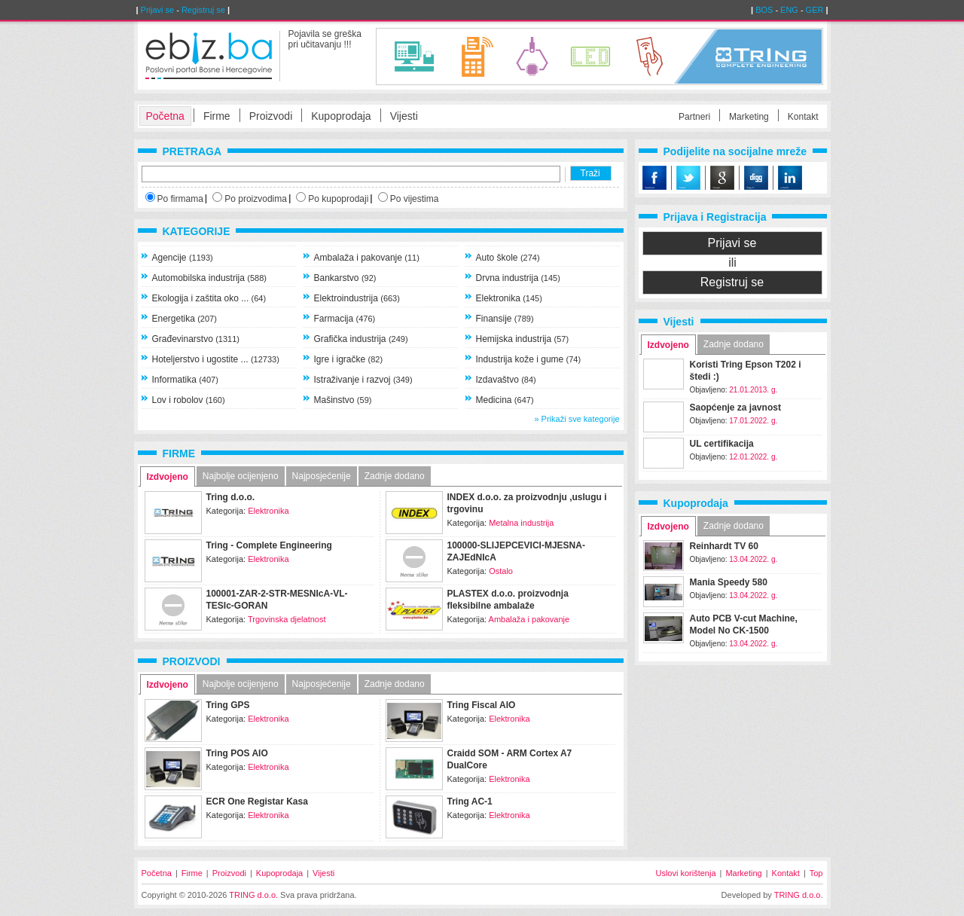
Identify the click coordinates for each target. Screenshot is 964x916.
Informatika (185, 379)
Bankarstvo (345, 278)
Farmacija (345, 318)
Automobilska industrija (209, 278)
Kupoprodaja (341, 116)
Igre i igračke (348, 359)
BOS (764, 9)
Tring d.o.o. (230, 497)
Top (816, 873)
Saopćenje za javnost (735, 407)
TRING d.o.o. (253, 894)
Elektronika (509, 298)
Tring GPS (228, 705)
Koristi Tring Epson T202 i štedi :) (745, 370)
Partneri (694, 116)
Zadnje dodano (395, 476)
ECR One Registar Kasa (257, 801)
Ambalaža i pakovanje (366, 257)
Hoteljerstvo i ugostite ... (215, 359)
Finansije (505, 318)
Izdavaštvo (506, 379)
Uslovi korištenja (685, 873)
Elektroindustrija (357, 298)
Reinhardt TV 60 (724, 546)
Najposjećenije (321, 476)
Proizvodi (271, 116)
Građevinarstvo (196, 339)
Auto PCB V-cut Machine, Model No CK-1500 (744, 624)
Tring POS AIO (237, 753)
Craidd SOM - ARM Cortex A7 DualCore (509, 759)
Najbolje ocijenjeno (241, 476)
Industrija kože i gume (528, 359)
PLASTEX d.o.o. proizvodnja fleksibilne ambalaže (508, 599)
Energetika (184, 318)
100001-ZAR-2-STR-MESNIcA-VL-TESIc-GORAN (277, 599)
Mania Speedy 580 (728, 582)
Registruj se (203, 9)
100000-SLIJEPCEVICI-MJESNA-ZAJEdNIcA (516, 551)
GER (815, 9)
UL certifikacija (722, 443)
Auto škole (508, 257)
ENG (789, 9)
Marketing (749, 116)
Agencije (182, 257)
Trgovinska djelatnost (287, 619)
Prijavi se (158, 9)
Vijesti (404, 116)
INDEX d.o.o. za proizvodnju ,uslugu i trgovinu (527, 503)
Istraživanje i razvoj (363, 379)
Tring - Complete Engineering (269, 545)
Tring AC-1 (470, 801)
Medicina (505, 400)
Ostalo (501, 571)
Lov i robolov (188, 400)
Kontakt (803, 116)
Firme (216, 116)
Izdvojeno (167, 477)
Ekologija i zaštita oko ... (209, 298)
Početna (165, 116)
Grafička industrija (361, 339)
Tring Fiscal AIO (481, 705)
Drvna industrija (518, 278)
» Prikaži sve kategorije (576, 418)
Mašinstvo (343, 400)
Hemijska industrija (522, 339)
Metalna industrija (521, 522)
